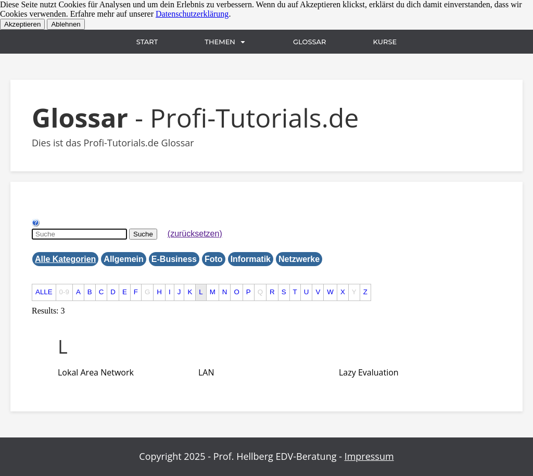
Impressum (369, 456)
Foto (214, 259)
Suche (143, 234)
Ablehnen (65, 24)
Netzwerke (299, 259)
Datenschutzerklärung (192, 13)
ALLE (44, 292)
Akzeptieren (22, 24)
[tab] (292, 347)
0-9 (64, 292)
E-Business (174, 259)
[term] (96, 372)
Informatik (251, 259)
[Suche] (79, 234)
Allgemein (123, 259)
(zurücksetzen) (195, 233)
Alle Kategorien (65, 259)
